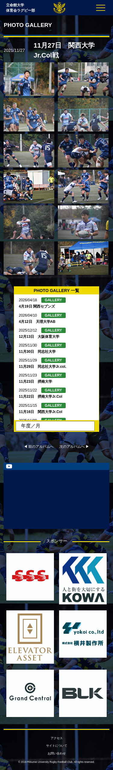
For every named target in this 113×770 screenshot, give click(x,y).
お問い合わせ (57, 753)
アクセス (57, 738)
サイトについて (56, 745)
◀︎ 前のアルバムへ (39, 446)
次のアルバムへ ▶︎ (74, 446)
